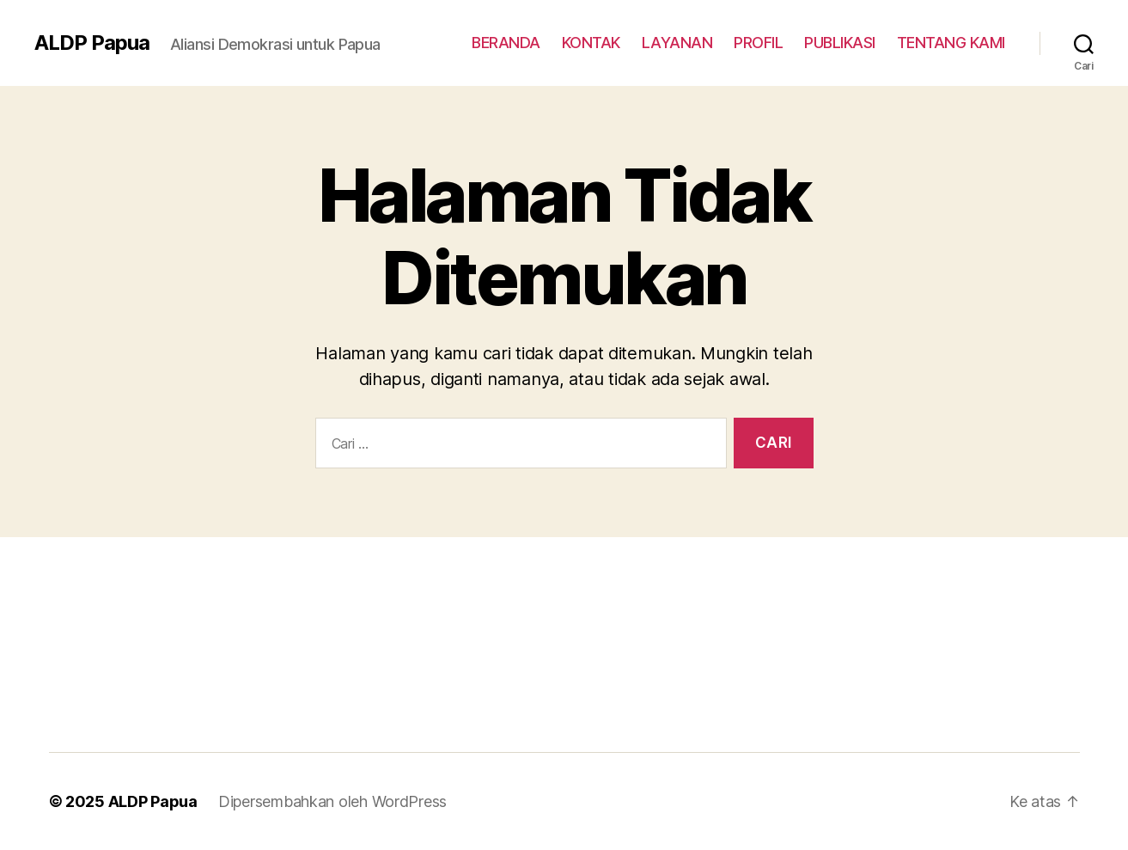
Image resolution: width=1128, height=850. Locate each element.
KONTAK (591, 43)
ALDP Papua (91, 43)
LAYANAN (677, 43)
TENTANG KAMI (951, 43)
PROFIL (758, 43)
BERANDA (506, 43)
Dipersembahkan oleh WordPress (332, 801)
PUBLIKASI (839, 43)
